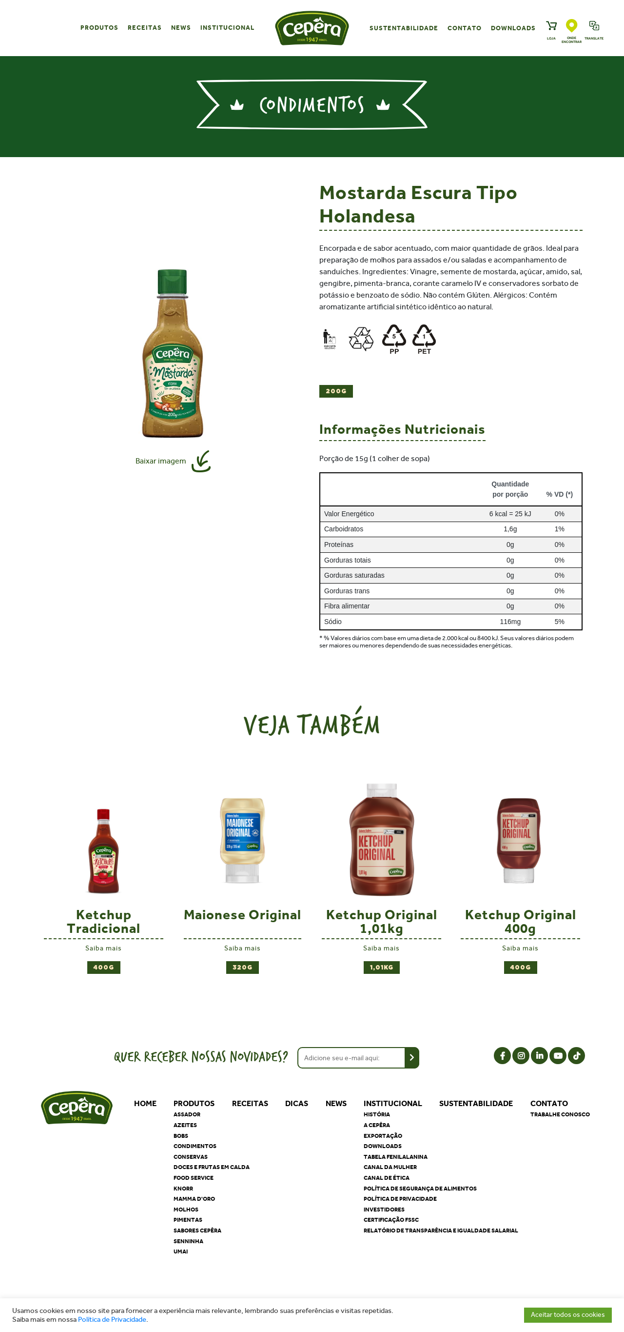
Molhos (186, 1209)
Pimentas (188, 1219)
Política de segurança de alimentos (420, 1188)
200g (336, 391)
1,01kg (381, 968)
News (181, 27)
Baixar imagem (161, 460)
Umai (181, 1251)
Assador (187, 1114)
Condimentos (195, 1146)
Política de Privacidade (112, 1319)
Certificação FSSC (391, 1219)
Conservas (191, 1156)
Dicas (296, 1103)
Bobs (181, 1135)
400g (104, 968)
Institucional (227, 27)
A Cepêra (377, 1125)
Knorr (183, 1188)
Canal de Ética (387, 1177)
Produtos (99, 27)
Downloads (513, 28)
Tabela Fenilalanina (396, 1156)
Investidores (384, 1209)
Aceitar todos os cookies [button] (568, 1315)
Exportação (383, 1135)
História (377, 1114)
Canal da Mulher (390, 1167)
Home (145, 1103)
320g (243, 968)
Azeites (185, 1125)
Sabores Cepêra (197, 1230)
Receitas (145, 27)
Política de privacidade (400, 1198)
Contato (465, 28)
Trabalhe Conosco (560, 1114)
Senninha (188, 1241)
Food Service (194, 1177)
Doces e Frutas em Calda (212, 1167)
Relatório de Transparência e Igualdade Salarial (441, 1230)
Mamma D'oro (194, 1198)
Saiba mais (103, 948)
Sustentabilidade (404, 28)
